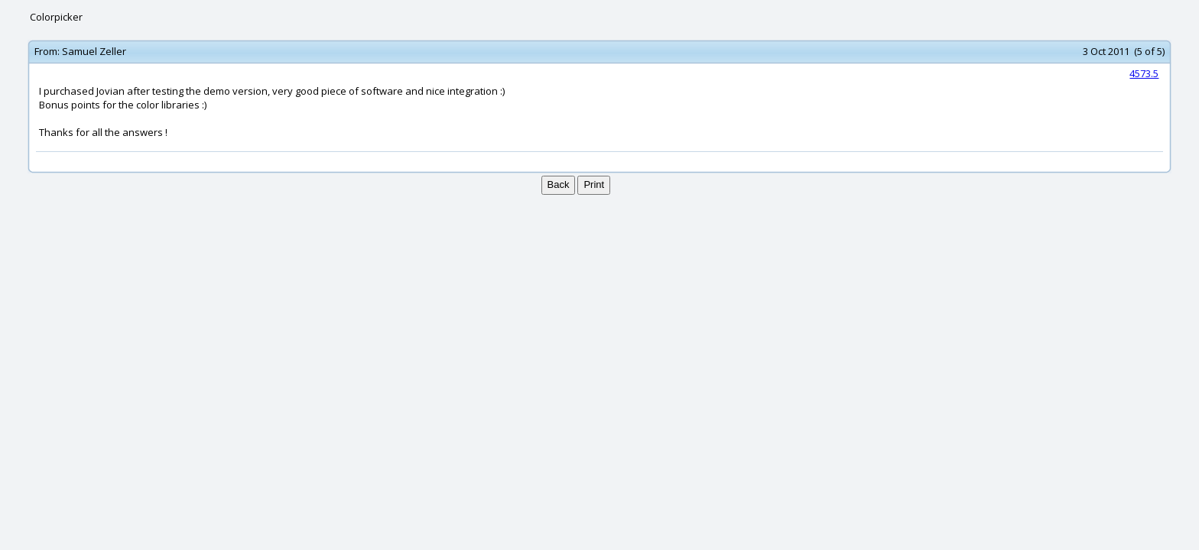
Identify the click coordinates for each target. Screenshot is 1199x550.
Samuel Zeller (94, 51)
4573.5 (1143, 73)
